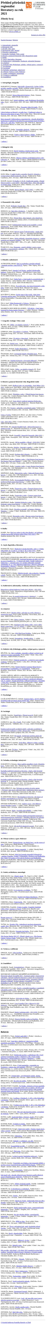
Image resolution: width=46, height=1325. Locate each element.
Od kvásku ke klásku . (23, 998)
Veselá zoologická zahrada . (21, 1281)
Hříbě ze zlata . (20, 1221)
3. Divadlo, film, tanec (8, 49)
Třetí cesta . (17, 1151)
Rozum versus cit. (6, 917)
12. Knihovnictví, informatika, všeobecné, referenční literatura (20, 61)
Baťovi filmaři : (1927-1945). (24, 190)
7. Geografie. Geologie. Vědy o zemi (12, 54)
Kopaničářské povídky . (18, 1146)
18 (1, 711)
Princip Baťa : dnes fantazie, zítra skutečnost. (28, 218)
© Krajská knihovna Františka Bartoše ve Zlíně (16, 1322)
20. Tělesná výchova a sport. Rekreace (13, 72)
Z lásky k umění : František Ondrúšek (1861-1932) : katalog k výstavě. (21, 908)
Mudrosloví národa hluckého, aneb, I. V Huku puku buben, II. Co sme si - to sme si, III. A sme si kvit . (22, 549)
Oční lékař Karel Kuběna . (23, 633)
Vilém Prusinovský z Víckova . (19, 303)
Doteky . (15, 1196)
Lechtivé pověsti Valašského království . (25, 1156)
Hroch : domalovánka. (16, 1233)
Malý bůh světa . (17, 1312)
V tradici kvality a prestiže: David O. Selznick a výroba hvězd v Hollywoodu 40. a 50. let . (20, 175)
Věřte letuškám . (18, 953)
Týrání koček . (18, 902)
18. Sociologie (5, 68)
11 (1, 545)
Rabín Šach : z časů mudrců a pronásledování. (28, 279)
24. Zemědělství (6, 77)
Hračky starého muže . (22, 1307)
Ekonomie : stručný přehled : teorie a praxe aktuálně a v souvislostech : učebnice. (21, 248)
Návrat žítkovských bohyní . (21, 95)
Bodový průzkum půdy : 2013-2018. (26, 1012)
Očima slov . (18, 1286)
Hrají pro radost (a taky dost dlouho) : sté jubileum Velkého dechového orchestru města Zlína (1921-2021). (22, 533)
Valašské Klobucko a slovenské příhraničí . (23, 361)
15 (1, 649)
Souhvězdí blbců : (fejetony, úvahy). (23, 1117)
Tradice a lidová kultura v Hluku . (25, 134)
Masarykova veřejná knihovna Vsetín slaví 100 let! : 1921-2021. (21, 589)
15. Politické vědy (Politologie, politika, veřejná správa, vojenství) (22, 64)
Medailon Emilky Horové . (24, 1266)
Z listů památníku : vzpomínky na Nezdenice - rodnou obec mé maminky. (20, 1066)
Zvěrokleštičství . (19, 967)
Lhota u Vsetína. (6, 415)
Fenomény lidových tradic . (29, 107)
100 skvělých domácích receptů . (24, 826)
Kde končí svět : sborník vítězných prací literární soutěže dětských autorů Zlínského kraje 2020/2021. (22, 1176)
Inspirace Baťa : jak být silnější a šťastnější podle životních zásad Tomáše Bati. (23, 699)
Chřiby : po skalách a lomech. (19, 325)
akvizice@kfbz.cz (14, 31)
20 (1, 839)
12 (1, 585)
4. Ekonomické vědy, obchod (10, 50)
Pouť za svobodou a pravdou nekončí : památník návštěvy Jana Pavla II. (20, 264)
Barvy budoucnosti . (21, 1271)
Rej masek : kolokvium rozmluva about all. (28, 736)
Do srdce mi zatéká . (20, 1081)
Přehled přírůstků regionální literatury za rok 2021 (13, 8)
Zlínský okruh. (19, 876)
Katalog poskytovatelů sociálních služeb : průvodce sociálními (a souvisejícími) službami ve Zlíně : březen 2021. (21, 730)
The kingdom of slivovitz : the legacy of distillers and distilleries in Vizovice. (22, 797)
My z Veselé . (17, 722)
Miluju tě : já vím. (23, 1240)
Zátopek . (22, 1259)
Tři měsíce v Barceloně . (21, 338)
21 (1, 872)
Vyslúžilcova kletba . (19, 1124)
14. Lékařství (5, 63)
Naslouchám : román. (19, 1276)
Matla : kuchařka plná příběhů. (21, 810)
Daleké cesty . (14, 343)
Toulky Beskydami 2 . (22, 349)
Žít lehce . (15, 749)
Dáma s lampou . (19, 619)
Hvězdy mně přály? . (21, 1036)
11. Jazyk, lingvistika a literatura (11, 59)
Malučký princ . (17, 1245)
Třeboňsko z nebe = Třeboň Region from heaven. (28, 394)
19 (1, 760)
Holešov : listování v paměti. (23, 447)
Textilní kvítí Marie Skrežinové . (27, 897)
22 (1, 949)
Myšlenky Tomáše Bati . (18, 206)
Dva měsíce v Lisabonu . (21, 331)
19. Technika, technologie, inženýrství (13, 70)
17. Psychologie (6, 66)
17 (1, 695)
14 (1, 609)
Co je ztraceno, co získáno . (22, 890)
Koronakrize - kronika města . (24, 638)
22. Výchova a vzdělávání (9, 75)
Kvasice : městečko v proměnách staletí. (23, 408)
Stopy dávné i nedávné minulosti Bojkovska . (27, 401)
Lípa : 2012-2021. (6, 422)
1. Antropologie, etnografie (9, 45)
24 (1, 963)
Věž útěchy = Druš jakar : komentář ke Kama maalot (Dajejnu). (22, 309)
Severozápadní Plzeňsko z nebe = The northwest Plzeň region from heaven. (20, 481)
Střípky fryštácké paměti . (23, 1184)
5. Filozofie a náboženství (9, 52)
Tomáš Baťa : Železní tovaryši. (23, 715)
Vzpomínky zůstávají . (23, 129)
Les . (13, 1050)
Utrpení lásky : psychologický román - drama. (26, 1076)
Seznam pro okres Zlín (38, 35)
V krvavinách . (18, 1170)
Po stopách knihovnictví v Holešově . (24, 596)
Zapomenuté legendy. (21, 1291)
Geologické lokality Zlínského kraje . (26, 354)
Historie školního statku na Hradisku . (27, 1019)
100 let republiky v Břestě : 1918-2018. (27, 442)
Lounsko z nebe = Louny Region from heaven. (29, 466)
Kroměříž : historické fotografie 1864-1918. (28, 435)
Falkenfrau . (18, 1136)
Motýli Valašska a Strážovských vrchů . (26, 151)
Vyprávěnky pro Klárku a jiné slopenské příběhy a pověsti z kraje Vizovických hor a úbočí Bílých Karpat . (23, 1164)
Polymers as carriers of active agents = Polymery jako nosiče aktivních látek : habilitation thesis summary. (23, 789)
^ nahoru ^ (4, 141)
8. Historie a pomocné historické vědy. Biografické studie (19, 56)
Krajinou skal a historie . (22, 454)
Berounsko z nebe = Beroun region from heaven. (28, 516)
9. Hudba (4, 57)
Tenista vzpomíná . (21, 849)
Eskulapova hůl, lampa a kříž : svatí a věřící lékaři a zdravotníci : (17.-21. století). (21, 625)
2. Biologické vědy (7, 47)
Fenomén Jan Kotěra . (23, 931)
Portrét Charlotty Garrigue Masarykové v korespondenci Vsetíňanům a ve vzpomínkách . (21, 667)
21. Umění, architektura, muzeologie (12, 73)
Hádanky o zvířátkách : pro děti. (23, 1141)
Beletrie (15, 40)
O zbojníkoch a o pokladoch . (20, 1189)
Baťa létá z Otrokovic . (18, 211)
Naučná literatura (6, 40)
